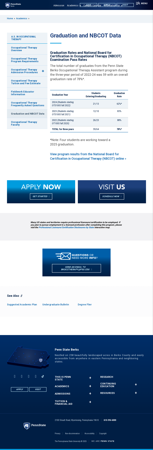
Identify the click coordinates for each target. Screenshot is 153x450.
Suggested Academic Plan (22, 304)
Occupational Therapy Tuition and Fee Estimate (25, 82)
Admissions (62, 393)
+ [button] (90, 378)
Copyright (103, 433)
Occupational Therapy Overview (24, 49)
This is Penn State (63, 378)
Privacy (57, 433)
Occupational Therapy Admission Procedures (24, 71)
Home (10, 18)
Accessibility (89, 433)
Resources (107, 393)
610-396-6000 (110, 420)
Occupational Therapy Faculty (24, 123)
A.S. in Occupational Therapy (23, 38)
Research (106, 377)
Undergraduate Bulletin (55, 304)
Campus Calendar (91, 10)
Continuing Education (108, 385)
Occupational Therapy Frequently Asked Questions (27, 104)
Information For (111, 10)
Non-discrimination (72, 433)
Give (86, 5)
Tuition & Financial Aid (63, 402)
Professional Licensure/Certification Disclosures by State (66, 227)
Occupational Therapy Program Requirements (24, 60)
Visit (123, 5)
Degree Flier (85, 304)
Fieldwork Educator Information (22, 93)
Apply (105, 5)
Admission (57, 10)
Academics (71, 10)
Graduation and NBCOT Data (27, 113)
